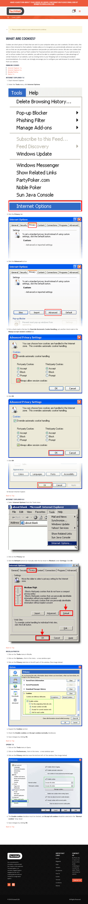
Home (8, 17)
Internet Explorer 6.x (15, 70)
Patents (58, 886)
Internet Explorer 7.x (15, 68)
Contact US (77, 880)
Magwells (58, 861)
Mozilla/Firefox (13, 72)
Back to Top (10, 495)
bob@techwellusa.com (44, 4)
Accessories (59, 870)
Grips (57, 864)
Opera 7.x (11, 74)
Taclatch (58, 867)
